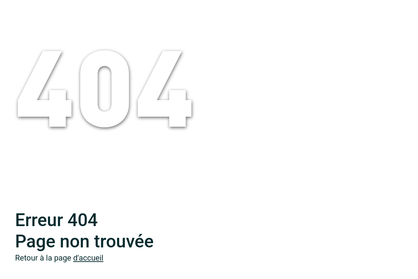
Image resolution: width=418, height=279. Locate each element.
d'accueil (88, 257)
